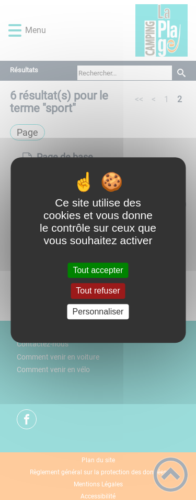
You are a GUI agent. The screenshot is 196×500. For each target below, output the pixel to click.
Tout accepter (98, 270)
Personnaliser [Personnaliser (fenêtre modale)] (98, 311)
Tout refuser (98, 291)
